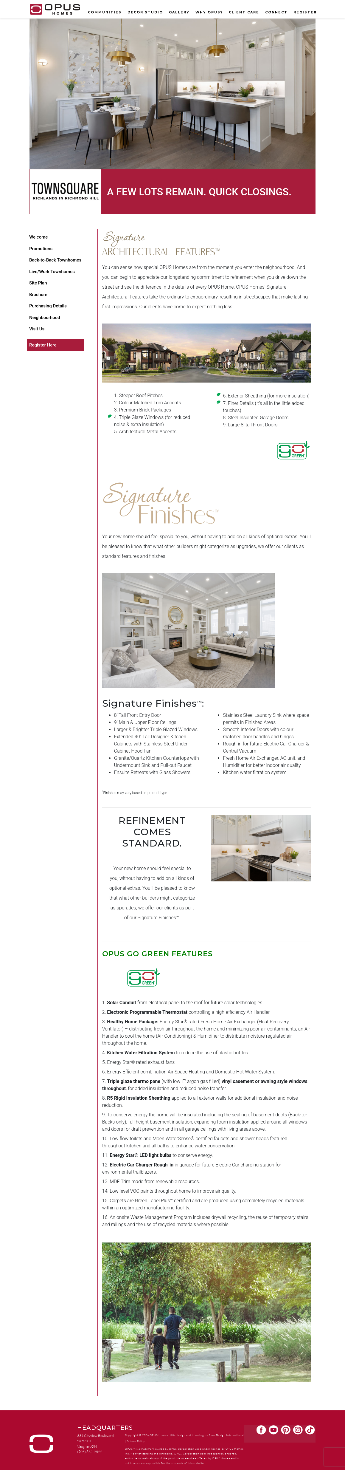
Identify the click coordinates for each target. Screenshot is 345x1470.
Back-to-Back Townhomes (55, 260)
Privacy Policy (135, 1441)
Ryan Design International (226, 1435)
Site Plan (38, 283)
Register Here (42, 345)
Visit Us (36, 329)
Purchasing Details (48, 306)
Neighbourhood (44, 317)
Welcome (38, 237)
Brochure (38, 294)
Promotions (40, 248)
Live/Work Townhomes (52, 271)
